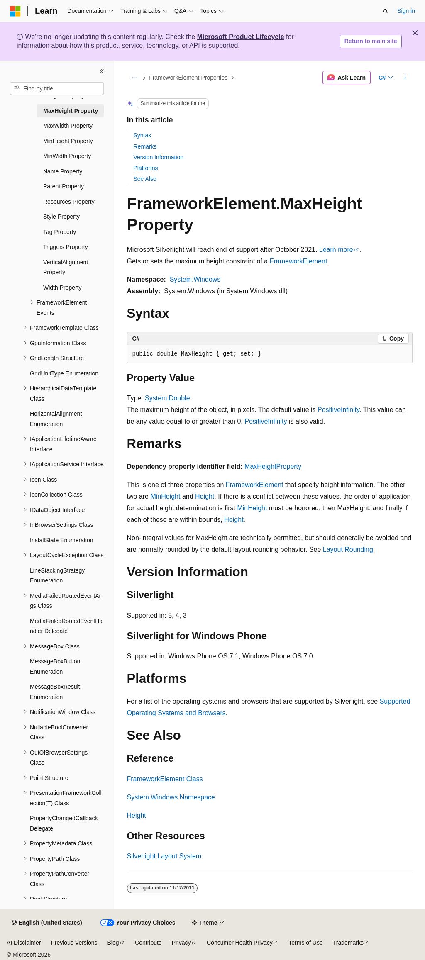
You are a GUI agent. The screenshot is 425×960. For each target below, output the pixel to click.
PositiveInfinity (338, 409)
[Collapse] (101, 71)
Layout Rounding (348, 549)
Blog (113, 942)
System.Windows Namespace (171, 797)
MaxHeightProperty (272, 466)
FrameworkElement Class (165, 778)
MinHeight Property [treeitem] (68, 141)
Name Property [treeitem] (62, 171)
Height (204, 496)
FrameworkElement (298, 261)
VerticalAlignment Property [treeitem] (65, 267)
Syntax (142, 135)
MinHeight (165, 496)
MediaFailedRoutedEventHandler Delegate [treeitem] (66, 626)
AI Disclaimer (24, 942)
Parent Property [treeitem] (63, 186)
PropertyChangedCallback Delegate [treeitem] (64, 823)
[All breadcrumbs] (134, 77)
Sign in (406, 10)
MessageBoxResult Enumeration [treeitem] (55, 691)
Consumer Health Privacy (240, 942)
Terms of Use (305, 942)
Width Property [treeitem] (62, 287)
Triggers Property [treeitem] (65, 247)
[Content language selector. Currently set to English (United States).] (47, 923)
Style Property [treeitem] (61, 216)
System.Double (167, 398)
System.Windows (195, 279)
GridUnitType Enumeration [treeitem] (64, 373)
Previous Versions (74, 942)
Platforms (146, 168)
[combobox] (57, 88)
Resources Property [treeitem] (69, 201)
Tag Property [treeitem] (59, 232)
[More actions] (405, 77)
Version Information (159, 157)
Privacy (181, 942)
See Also (145, 178)
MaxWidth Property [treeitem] (68, 125)
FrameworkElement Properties (188, 77)
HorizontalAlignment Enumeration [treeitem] (56, 418)
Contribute (148, 942)
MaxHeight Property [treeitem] (70, 110)
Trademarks (348, 942)
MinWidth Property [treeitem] (67, 156)
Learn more (336, 249)
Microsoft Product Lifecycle (240, 36)
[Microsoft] (15, 11)
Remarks (145, 146)
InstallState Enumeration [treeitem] (61, 540)
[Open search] (385, 11)
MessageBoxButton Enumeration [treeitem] (55, 666)
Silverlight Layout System (164, 856)
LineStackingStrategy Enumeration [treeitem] (57, 575)
